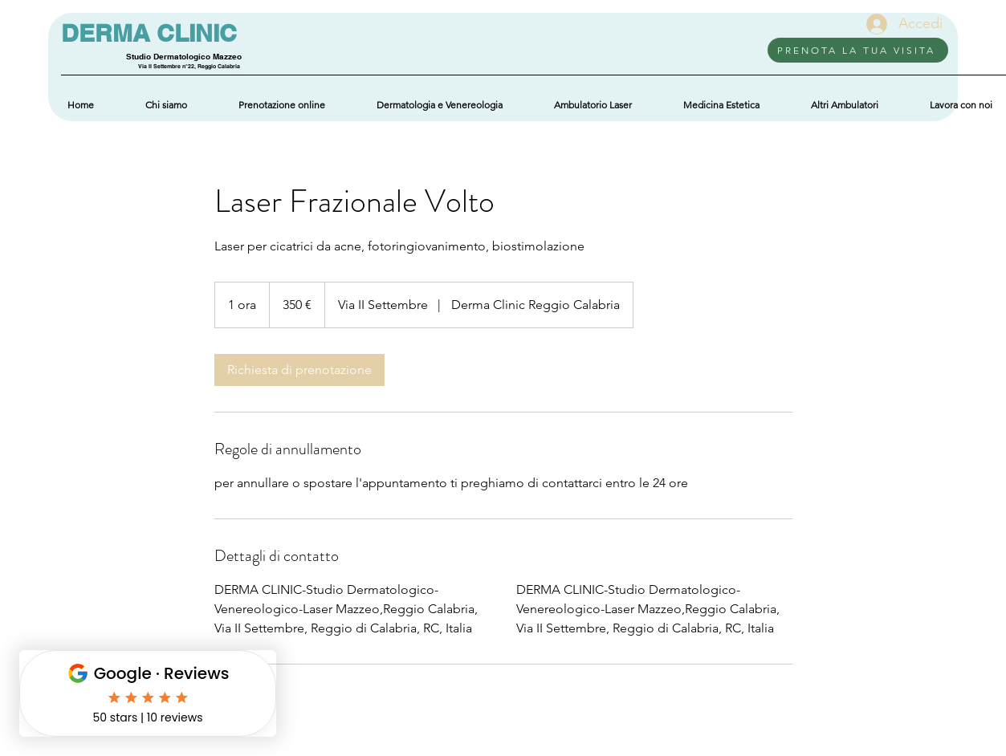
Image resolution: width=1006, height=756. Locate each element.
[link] (299, 370)
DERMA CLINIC (149, 32)
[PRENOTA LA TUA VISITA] (858, 50)
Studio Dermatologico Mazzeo (184, 56)
